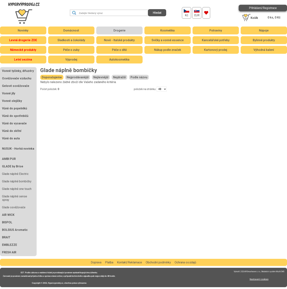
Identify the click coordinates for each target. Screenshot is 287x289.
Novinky (23, 30)
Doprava (96, 262)
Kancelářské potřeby (216, 40)
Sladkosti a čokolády (71, 40)
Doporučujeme (52, 77)
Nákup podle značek (167, 50)
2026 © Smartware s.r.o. (251, 272)
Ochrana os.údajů (185, 262)
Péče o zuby (71, 50)
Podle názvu (139, 77)
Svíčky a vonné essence (168, 40)
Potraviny (215, 30)
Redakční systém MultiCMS (272, 272)
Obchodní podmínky (158, 262)
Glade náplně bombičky (16, 181)
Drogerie (119, 30)
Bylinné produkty (264, 40)
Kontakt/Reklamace (129, 262)
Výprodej (71, 59)
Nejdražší (119, 77)
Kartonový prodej (215, 50)
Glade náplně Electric (15, 174)
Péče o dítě (119, 50)
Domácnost (71, 30)
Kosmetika (167, 30)
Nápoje (264, 30)
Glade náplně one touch (16, 189)
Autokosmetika (119, 59)
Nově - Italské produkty (119, 40)
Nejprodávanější (78, 77)
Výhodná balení (264, 50)
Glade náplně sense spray (14, 198)
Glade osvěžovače (13, 207)
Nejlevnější (100, 77)
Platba (109, 262)
